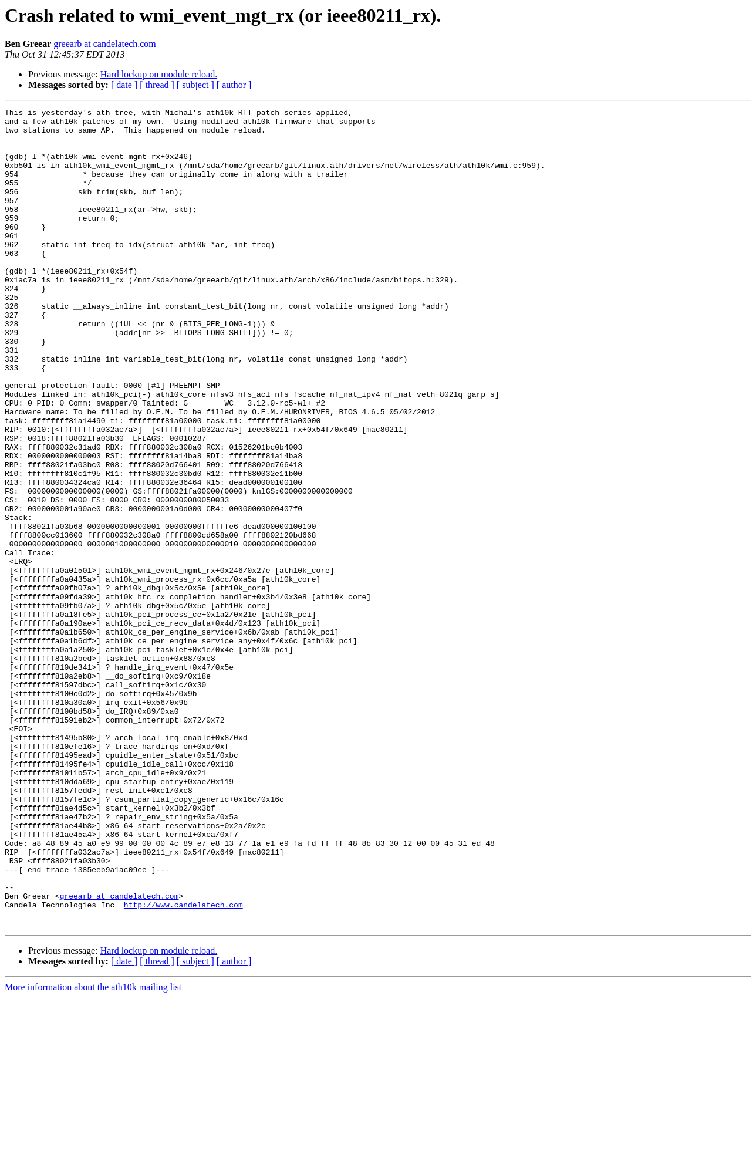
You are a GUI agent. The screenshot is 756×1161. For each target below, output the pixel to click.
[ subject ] (195, 85)
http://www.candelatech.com (183, 1064)
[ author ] (234, 85)
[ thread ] (157, 85)
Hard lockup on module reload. (159, 74)
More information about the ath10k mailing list (93, 1151)
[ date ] (124, 85)
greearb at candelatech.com (104, 44)
